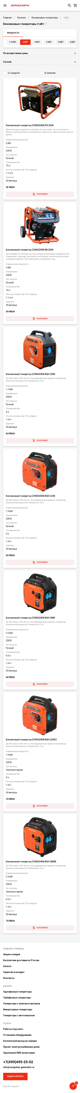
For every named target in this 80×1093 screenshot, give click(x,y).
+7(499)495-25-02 (18, 1062)
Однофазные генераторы (17, 991)
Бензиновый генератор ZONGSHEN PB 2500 (29, 125)
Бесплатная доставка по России (21, 960)
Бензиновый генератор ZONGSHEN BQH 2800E (31, 861)
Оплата (7, 966)
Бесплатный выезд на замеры (20, 1041)
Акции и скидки (11, 954)
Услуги (7, 1023)
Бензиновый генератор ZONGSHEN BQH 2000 (30, 374)
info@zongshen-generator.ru (18, 1067)
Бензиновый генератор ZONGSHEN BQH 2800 (30, 617)
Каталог (7, 986)
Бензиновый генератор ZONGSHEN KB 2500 (29, 249)
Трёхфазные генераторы (17, 997)
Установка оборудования (17, 1035)
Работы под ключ (13, 1029)
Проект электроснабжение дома (21, 1047)
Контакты (8, 978)
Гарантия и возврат (14, 972)
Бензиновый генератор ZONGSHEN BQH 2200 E (31, 739)
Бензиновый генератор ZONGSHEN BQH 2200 (30, 496)
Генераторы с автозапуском (19, 1015)
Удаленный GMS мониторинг (19, 1052)
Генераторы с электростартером (21, 1003)
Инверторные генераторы (17, 1009)
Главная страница (13, 949)
